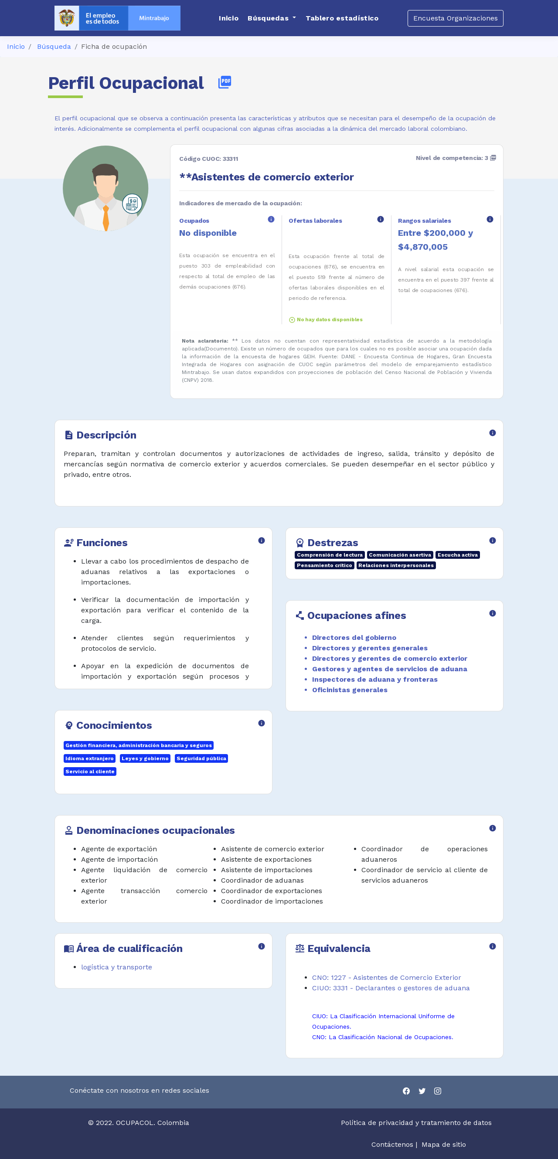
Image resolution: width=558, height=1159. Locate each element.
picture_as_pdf (224, 82)
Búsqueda (54, 46)
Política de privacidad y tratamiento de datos (417, 1122)
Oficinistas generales (350, 690)
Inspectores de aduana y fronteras (375, 679)
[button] (271, 18)
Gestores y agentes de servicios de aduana (389, 669)
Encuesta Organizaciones (455, 18)
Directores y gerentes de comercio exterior (389, 658)
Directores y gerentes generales (370, 648)
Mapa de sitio (444, 1144)
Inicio (16, 46)
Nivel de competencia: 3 (456, 157)
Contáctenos (392, 1144)
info (271, 219)
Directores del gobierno (354, 637)
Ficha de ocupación (114, 46)
